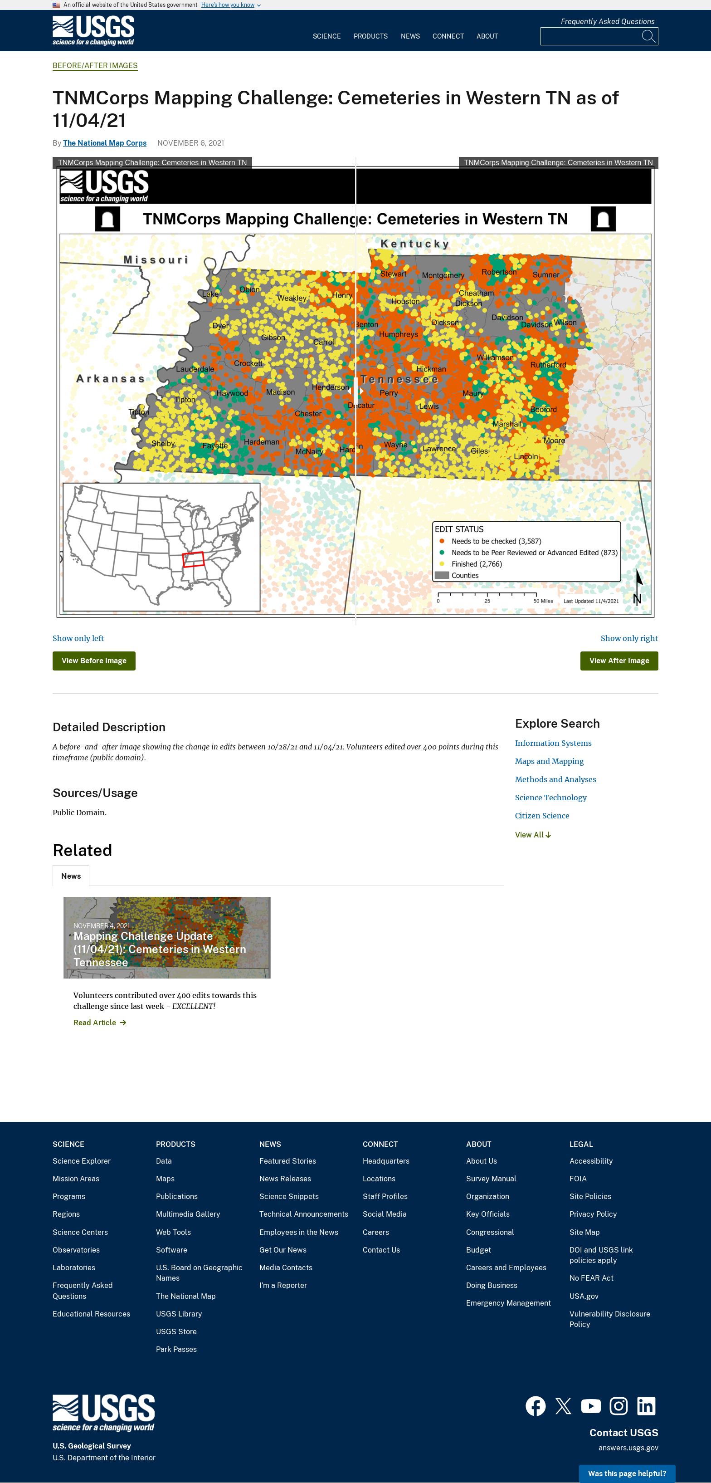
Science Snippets (289, 1196)
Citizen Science (542, 815)
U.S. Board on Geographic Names (199, 1273)
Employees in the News (298, 1232)
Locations (379, 1179)
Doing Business (491, 1285)
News (410, 36)
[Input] (599, 36)
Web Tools (173, 1232)
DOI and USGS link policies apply (601, 1255)
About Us (481, 1161)
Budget (478, 1250)
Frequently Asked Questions (608, 21)
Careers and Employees (506, 1267)
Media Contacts (285, 1267)
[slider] (356, 391)
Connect (448, 36)
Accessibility (591, 1161)
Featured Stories (287, 1161)
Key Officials (488, 1214)
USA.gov (584, 1296)
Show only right (629, 638)
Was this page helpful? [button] (627, 1473)
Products (371, 36)
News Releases (285, 1179)
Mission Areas (76, 1179)
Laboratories (74, 1267)
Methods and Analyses (555, 779)
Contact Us (381, 1250)
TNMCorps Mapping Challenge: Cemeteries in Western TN (152, 162)
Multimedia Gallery (188, 1214)
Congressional (490, 1232)
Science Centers (80, 1232)
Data (164, 1161)
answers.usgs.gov (628, 1448)
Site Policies (590, 1196)
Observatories (76, 1250)
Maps (165, 1179)
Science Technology (551, 797)
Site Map (585, 1232)
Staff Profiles (385, 1196)
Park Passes (176, 1349)
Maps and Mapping (549, 761)
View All (533, 835)
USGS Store (176, 1331)
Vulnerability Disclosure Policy (610, 1319)
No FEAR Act (592, 1278)
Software (171, 1250)
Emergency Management (508, 1303)
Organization (487, 1196)
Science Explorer (82, 1161)
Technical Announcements (303, 1214)
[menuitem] (327, 30)
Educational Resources (91, 1314)
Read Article (94, 1022)
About (487, 36)
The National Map (186, 1296)
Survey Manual (491, 1179)
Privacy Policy (593, 1214)
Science (327, 36)
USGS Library (179, 1314)
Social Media (385, 1214)
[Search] (649, 36)
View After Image (619, 660)
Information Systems (553, 743)
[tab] (71, 875)
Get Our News (283, 1250)
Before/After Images (95, 65)
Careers (376, 1232)
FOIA (578, 1179)
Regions (66, 1214)
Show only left (78, 638)
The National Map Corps (104, 143)
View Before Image (94, 660)
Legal (581, 1144)
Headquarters (386, 1161)
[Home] (93, 43)
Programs (69, 1196)
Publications (177, 1196)
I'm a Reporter (283, 1285)
